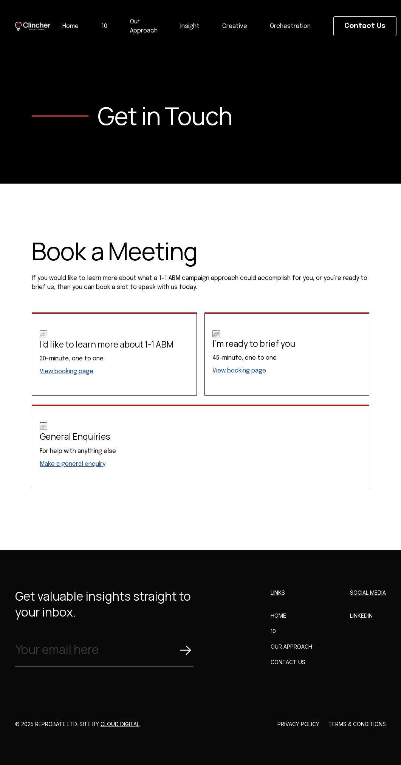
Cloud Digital (120, 731)
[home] (33, 26)
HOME (278, 622)
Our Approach (144, 26)
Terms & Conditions (357, 731)
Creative (234, 26)
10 (104, 26)
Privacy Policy (298, 731)
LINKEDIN (361, 622)
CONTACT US (288, 669)
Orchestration (290, 26)
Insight (190, 26)
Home (70, 26)
